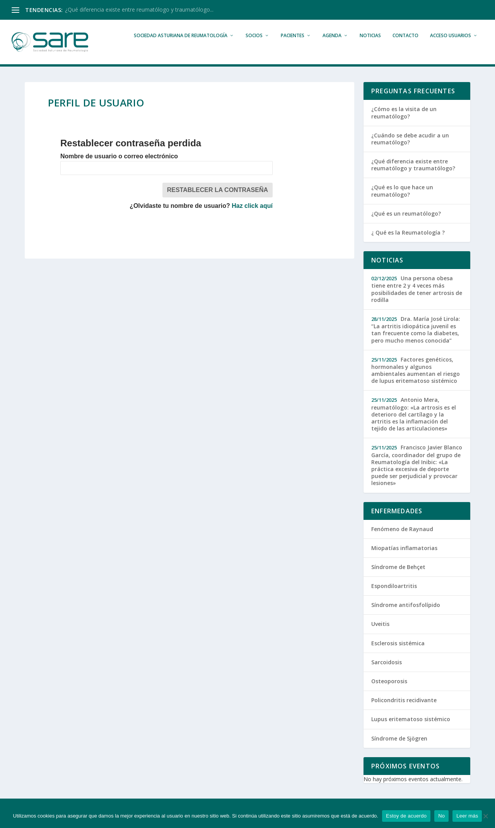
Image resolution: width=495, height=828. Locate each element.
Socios (254, 47)
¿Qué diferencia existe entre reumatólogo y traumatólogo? (413, 176)
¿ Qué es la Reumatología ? (408, 244)
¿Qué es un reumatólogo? (406, 224)
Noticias (370, 47)
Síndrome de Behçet (398, 578)
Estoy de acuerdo (406, 816)
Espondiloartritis (394, 597)
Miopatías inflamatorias (404, 559)
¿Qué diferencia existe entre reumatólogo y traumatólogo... (139, 9)
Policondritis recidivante (404, 711)
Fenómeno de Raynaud (402, 540)
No (441, 816)
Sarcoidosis (386, 673)
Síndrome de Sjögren (399, 749)
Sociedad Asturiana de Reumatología (180, 47)
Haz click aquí (252, 217)
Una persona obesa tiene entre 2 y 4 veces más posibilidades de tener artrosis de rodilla (416, 300)
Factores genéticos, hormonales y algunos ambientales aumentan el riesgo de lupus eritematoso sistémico (415, 381)
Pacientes (292, 47)
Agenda (332, 47)
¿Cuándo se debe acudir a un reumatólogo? (410, 150)
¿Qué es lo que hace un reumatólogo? (402, 202)
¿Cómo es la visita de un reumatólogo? (404, 124)
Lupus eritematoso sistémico (410, 730)
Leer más (467, 816)
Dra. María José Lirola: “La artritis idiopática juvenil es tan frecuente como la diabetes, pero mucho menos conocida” (415, 341)
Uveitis (380, 635)
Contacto (405, 47)
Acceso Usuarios (450, 47)
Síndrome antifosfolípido (405, 616)
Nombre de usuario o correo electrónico (119, 168)
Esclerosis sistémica (398, 654)
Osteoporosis (389, 692)
